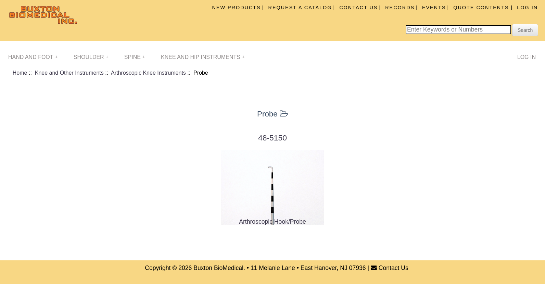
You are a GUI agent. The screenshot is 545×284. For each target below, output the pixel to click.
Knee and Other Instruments (69, 73)
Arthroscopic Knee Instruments (148, 73)
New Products (236, 7)
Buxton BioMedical (218, 267)
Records (400, 7)
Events (434, 7)
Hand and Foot (33, 57)
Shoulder (91, 57)
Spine (134, 57)
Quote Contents (482, 7)
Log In (527, 7)
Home (20, 73)
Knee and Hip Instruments (203, 57)
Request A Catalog (300, 7)
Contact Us (358, 7)
